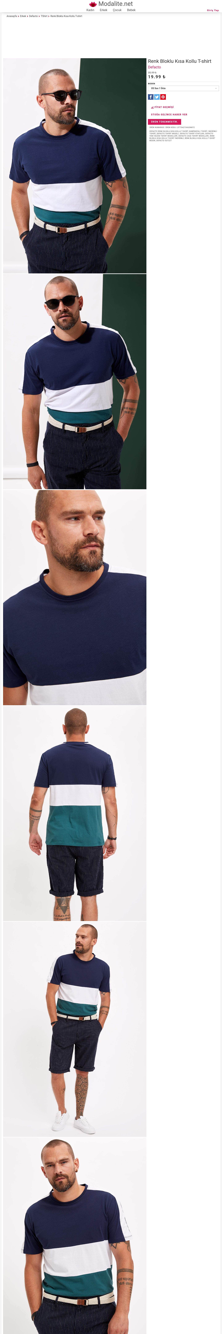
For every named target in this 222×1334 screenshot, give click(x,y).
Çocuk (117, 10)
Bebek (131, 10)
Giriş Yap (213, 10)
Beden (151, 83)
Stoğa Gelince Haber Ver (169, 114)
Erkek (103, 10)
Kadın (90, 10)
